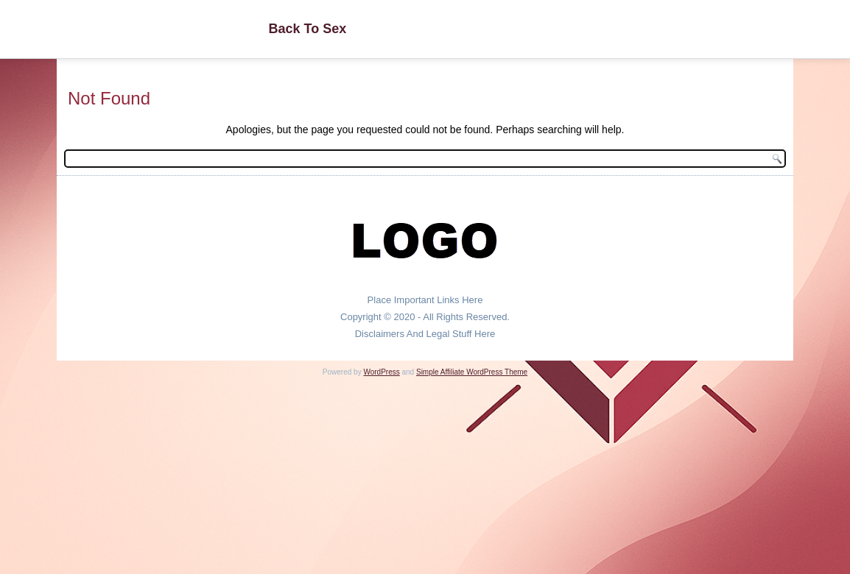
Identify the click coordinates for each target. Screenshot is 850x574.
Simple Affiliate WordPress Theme (471, 372)
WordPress (381, 372)
